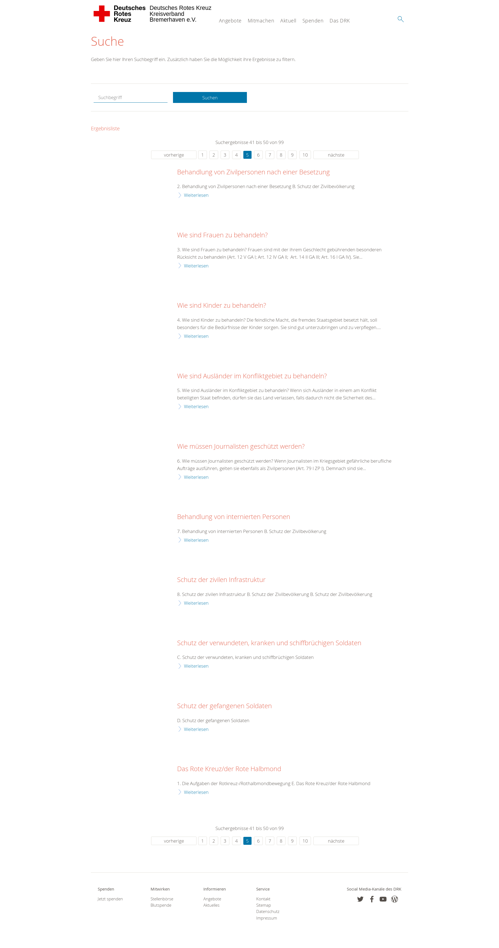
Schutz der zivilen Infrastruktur (221, 580)
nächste (336, 155)
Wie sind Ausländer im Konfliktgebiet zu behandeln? (252, 376)
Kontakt (263, 898)
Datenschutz (267, 911)
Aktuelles (211, 905)
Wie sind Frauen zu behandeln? (222, 235)
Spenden (313, 20)
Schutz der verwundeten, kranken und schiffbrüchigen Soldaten (269, 643)
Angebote (230, 20)
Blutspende (161, 905)
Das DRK (340, 20)
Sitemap (263, 905)
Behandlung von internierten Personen (233, 517)
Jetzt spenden (110, 898)
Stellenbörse (162, 898)
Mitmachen (261, 20)
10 (305, 155)
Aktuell (288, 20)
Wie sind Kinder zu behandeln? (221, 305)
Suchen (210, 97)
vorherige (174, 155)
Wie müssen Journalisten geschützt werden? (241, 446)
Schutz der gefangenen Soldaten (224, 706)
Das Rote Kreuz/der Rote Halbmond (229, 769)
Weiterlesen (196, 195)
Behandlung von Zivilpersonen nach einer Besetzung (253, 172)
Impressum (266, 918)
